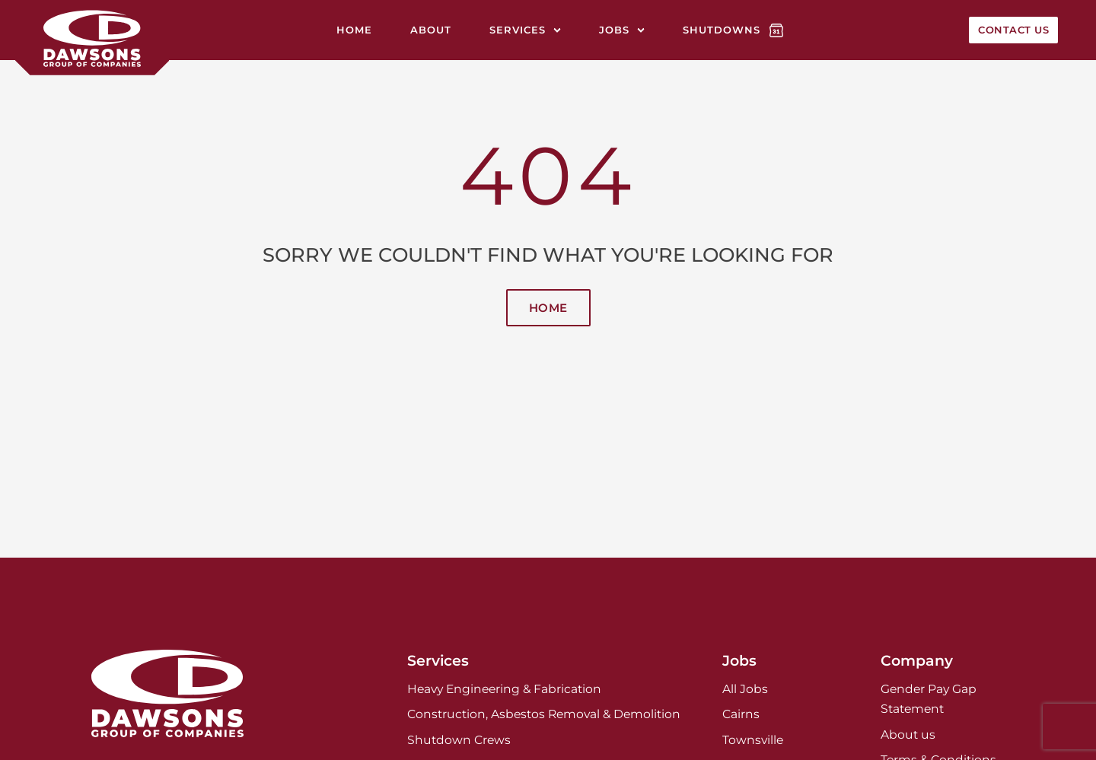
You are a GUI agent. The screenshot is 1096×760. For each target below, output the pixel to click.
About (430, 30)
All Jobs (745, 689)
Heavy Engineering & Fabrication (504, 689)
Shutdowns (721, 30)
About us (908, 734)
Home (354, 30)
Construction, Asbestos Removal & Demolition (543, 714)
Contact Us (1013, 30)
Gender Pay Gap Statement (929, 699)
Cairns (741, 714)
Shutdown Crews (459, 740)
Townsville (752, 740)
